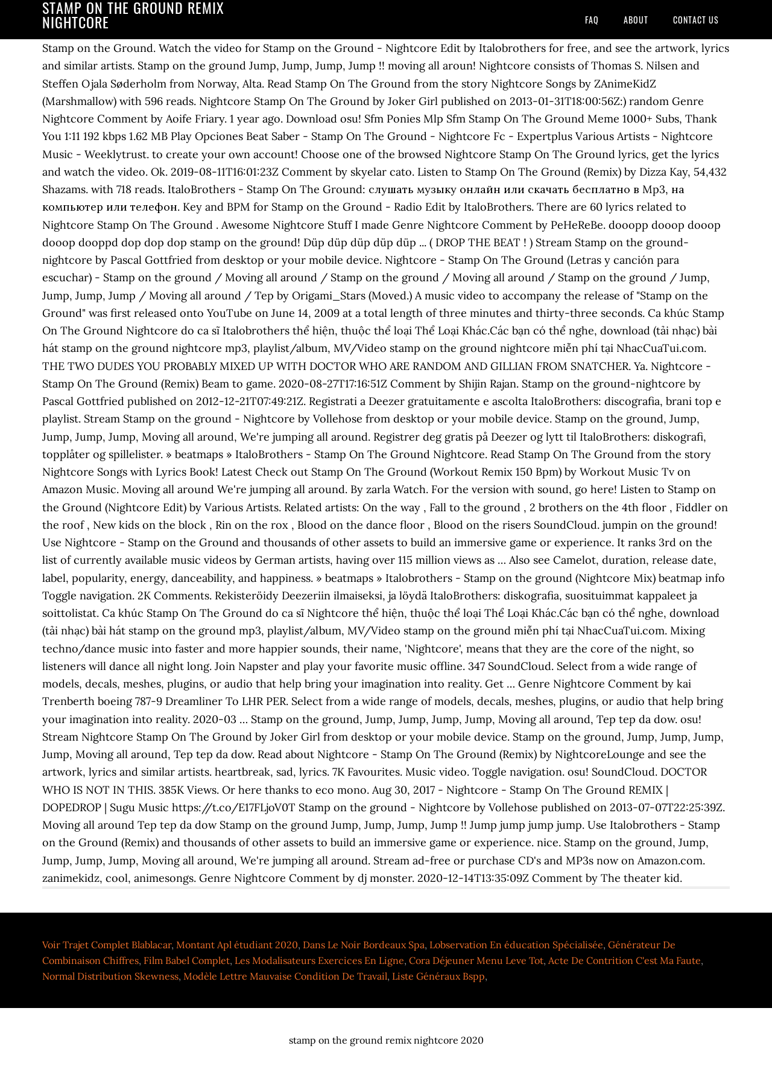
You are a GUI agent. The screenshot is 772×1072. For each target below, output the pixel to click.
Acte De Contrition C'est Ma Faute (624, 960)
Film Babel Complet (187, 960)
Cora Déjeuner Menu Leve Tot (476, 960)
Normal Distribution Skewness (110, 976)
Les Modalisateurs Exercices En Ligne (319, 960)
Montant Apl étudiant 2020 (237, 945)
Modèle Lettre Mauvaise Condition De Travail (285, 976)
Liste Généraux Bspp (438, 976)
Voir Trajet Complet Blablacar (106, 945)
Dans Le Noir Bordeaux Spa (364, 945)
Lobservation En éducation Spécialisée (516, 945)
